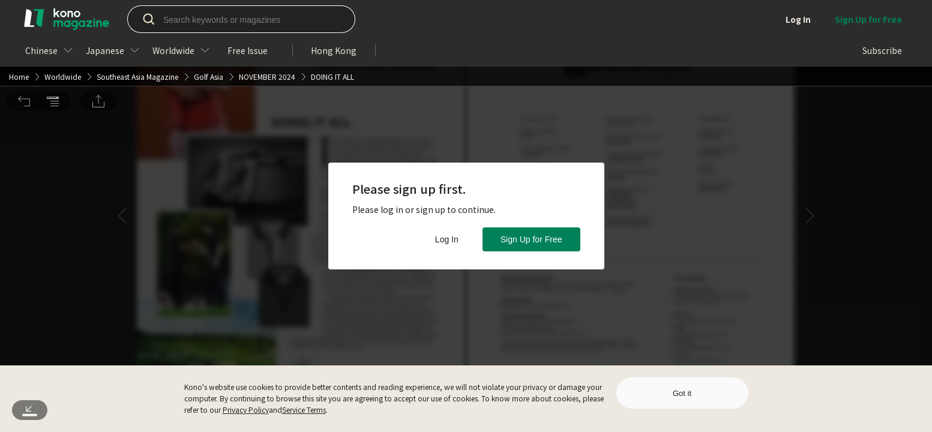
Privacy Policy (246, 409)
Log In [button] (446, 239)
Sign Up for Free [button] (531, 239)
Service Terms (304, 409)
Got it (682, 393)
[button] (24, 16)
